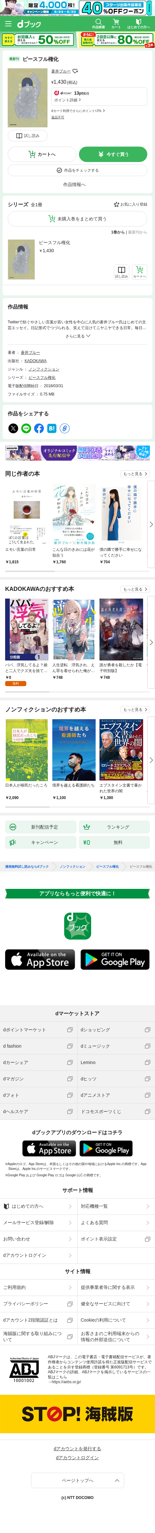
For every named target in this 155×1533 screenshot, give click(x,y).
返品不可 (57, 117)
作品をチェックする (81, 170)
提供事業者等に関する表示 (108, 1287)
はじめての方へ (23, 1206)
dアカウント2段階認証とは (30, 1320)
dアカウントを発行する (77, 1448)
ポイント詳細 (65, 100)
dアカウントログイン (24, 1255)
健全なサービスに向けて (105, 1303)
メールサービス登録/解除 (28, 1222)
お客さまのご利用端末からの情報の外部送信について (110, 1336)
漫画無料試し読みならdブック (27, 866)
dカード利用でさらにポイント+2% (76, 111)
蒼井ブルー (61, 71)
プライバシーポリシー (25, 1303)
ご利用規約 (14, 1287)
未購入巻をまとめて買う (82, 218)
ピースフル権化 (54, 242)
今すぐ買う (118, 154)
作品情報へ (74, 184)
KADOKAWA (36, 361)
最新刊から (137, 232)
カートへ (47, 154)
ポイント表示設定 (99, 1238)
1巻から (118, 232)
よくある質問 (94, 1222)
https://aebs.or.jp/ (66, 1382)
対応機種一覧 (94, 1206)
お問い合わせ (16, 1238)
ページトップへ (77, 1480)
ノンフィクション (44, 369)
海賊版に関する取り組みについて (32, 1336)
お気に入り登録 (133, 204)
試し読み (31, 135)
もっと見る (132, 474)
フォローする (75, 71)
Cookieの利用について (103, 1320)
